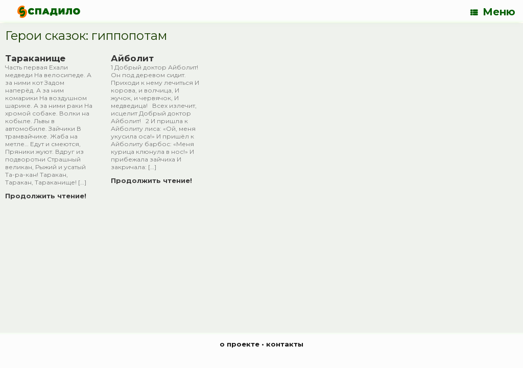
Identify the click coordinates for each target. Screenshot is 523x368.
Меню (492, 12)
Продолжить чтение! (48, 196)
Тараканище (35, 58)
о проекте (239, 344)
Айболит (132, 58)
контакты (284, 344)
